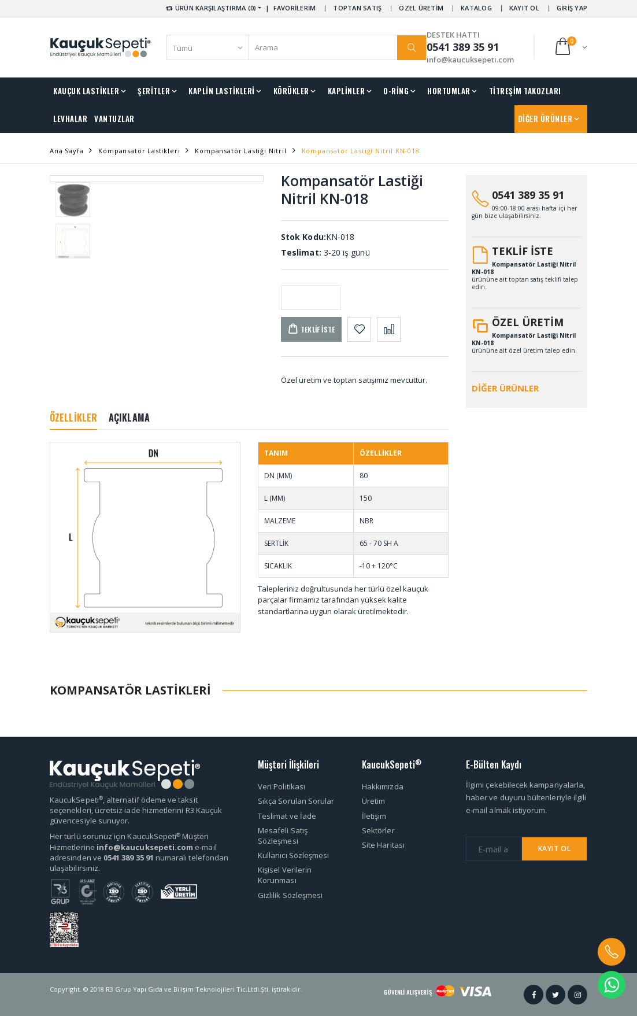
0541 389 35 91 (528, 195)
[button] (570, 47)
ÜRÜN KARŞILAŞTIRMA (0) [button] (210, 7)
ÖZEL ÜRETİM (421, 7)
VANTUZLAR (114, 118)
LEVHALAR (70, 118)
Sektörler (378, 830)
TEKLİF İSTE (522, 251)
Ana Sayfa (66, 150)
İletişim (374, 816)
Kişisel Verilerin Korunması (285, 874)
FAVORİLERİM (294, 7)
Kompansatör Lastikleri (139, 150)
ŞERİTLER (154, 91)
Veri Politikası (281, 786)
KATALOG (476, 7)
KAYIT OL (524, 7)
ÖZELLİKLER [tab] (73, 417)
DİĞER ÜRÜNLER (545, 118)
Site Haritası (383, 845)
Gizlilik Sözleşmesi (290, 895)
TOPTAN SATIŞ (357, 7)
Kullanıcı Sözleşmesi (293, 855)
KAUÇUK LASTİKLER (86, 91)
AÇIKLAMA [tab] (129, 417)
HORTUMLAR (449, 91)
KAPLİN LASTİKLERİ (221, 91)
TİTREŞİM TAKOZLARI (525, 91)
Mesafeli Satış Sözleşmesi (283, 835)
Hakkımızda (382, 786)
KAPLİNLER (346, 91)
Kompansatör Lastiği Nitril (240, 150)
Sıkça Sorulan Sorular (296, 801)
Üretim (373, 801)
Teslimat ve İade (287, 816)
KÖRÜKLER (291, 91)
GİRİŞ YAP (572, 7)
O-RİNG (396, 91)
